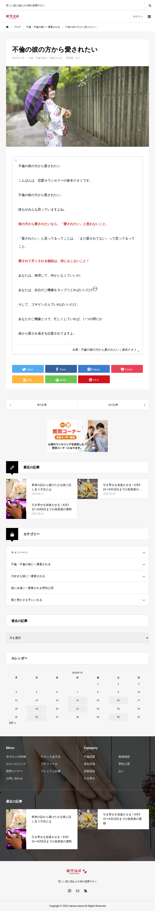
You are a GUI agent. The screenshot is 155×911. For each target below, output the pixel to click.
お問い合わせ (14, 778)
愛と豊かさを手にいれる (26, 599)
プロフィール (49, 763)
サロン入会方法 (51, 756)
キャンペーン (19, 552)
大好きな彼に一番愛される (28, 576)
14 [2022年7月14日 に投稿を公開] (77, 700)
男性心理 (124, 763)
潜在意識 (89, 763)
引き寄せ (89, 778)
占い (121, 771)
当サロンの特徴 (16, 756)
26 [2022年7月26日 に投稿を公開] (37, 717)
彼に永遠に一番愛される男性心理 (32, 588)
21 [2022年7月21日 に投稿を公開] (77, 709)
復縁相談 (124, 756)
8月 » (12, 722)
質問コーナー (14, 771)
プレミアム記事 (51, 771)
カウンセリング (16, 763)
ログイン (138, 16)
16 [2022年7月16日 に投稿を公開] (118, 700)
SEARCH (150, 5)
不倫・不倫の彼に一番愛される (45, 58)
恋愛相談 (89, 771)
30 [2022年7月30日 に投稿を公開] (118, 717)
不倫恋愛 (89, 756)
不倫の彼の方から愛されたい (100, 349)
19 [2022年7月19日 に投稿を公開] (37, 709)
